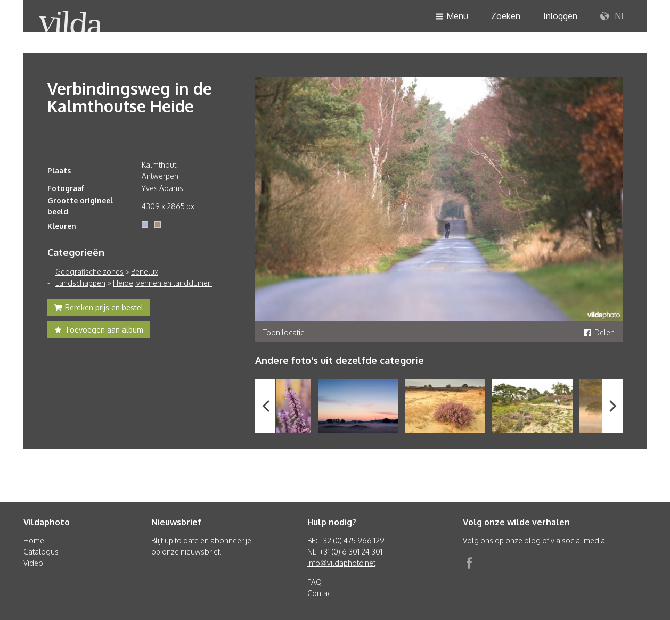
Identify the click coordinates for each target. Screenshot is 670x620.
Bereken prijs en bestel (98, 309)
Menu (451, 17)
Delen (599, 332)
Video (33, 562)
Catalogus (41, 551)
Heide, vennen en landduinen (162, 282)
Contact (320, 593)
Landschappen (80, 282)
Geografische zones (89, 271)
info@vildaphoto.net (341, 562)
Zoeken (505, 16)
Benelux (144, 271)
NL (612, 16)
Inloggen (560, 16)
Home (33, 540)
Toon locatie (284, 332)
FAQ (314, 581)
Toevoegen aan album (98, 331)
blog (532, 540)
